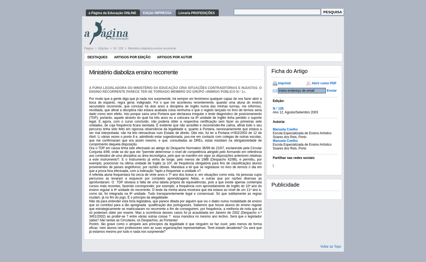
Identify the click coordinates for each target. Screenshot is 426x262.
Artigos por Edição (132, 57)
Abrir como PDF (324, 83)
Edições (103, 48)
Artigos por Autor (174, 57)
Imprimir (284, 83)
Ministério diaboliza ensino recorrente (152, 48)
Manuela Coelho (285, 129)
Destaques (97, 57)
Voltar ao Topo (330, 246)
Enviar (332, 90)
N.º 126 (119, 48)
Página (89, 48)
